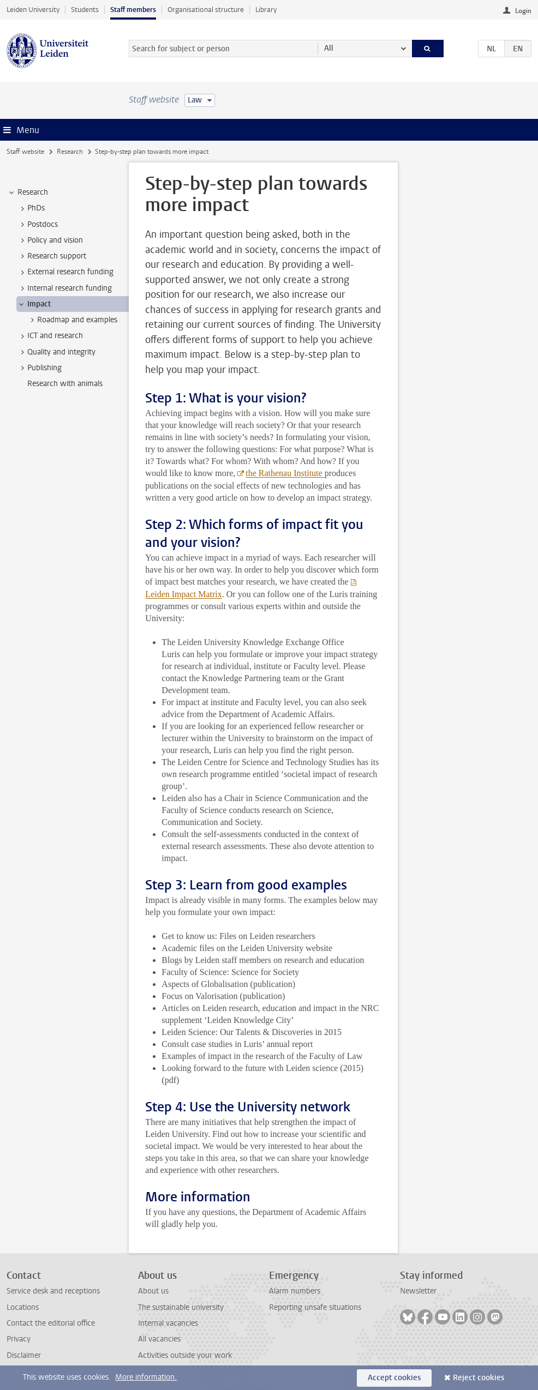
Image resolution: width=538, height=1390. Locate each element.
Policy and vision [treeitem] (50, 240)
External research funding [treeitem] (65, 272)
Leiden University (33, 9)
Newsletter (418, 1291)
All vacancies (159, 1339)
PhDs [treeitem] (31, 208)
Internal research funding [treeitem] (64, 288)
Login (523, 11)
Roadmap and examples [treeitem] (72, 320)
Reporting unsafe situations (315, 1307)
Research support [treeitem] (51, 256)
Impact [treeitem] (34, 304)
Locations (23, 1307)
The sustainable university (181, 1307)
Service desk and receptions (53, 1291)
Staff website (25, 151)
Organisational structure (206, 9)
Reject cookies (478, 1378)
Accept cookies (394, 1378)
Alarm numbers (294, 1291)
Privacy (19, 1339)
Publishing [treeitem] (39, 368)
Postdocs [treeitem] (37, 224)
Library (266, 9)
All (328, 48)
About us (153, 1291)
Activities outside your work (185, 1355)
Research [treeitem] (27, 192)
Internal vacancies (168, 1323)
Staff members (133, 9)
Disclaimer (24, 1355)
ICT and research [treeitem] (50, 335)
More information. (146, 1377)
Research (70, 151)
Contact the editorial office (51, 1323)
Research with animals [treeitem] (65, 383)
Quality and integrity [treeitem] (56, 352)
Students (85, 9)
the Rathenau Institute (285, 473)
